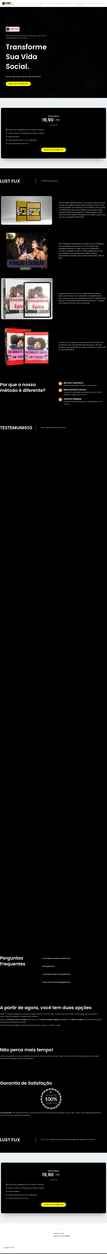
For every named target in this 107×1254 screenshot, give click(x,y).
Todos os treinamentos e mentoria (62, 3)
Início (45, 3)
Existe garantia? (48, 967)
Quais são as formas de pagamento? (57, 983)
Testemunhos (81, 3)
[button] (73, 959)
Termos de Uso (59, 1234)
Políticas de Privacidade (62, 1236)
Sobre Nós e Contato (96, 3)
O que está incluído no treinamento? (57, 975)
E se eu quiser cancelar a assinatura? (57, 959)
